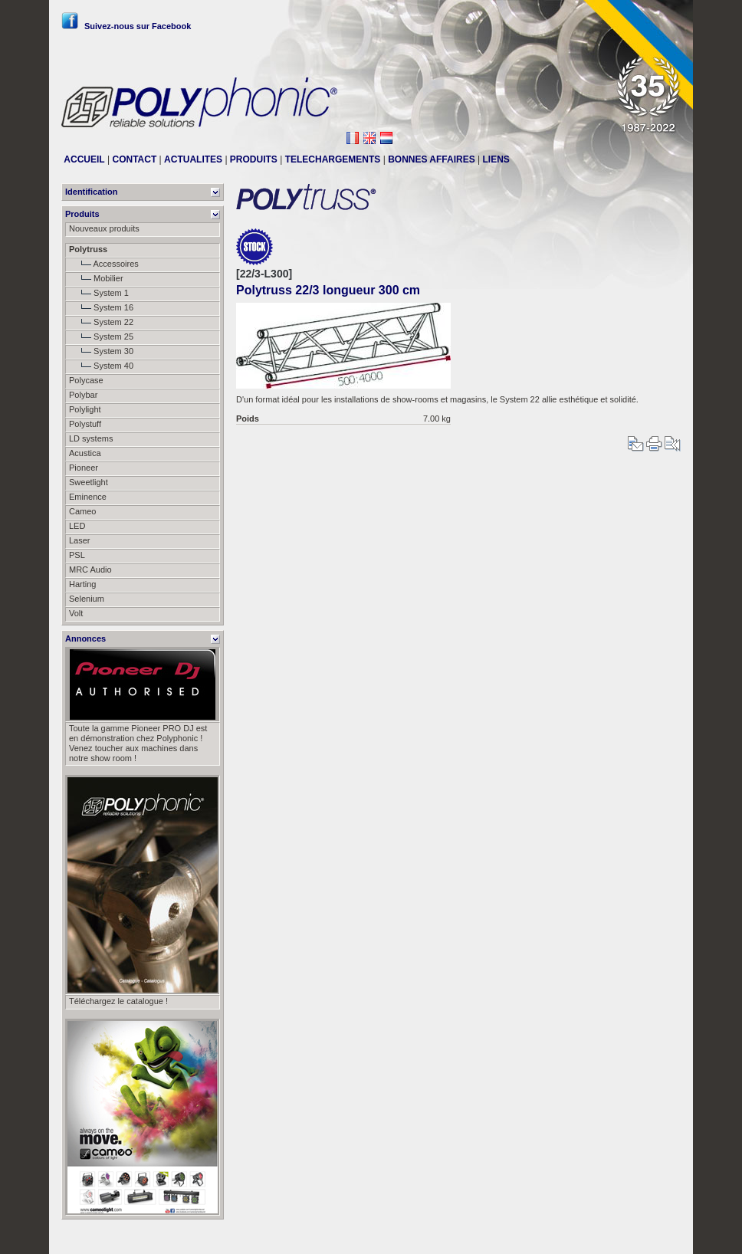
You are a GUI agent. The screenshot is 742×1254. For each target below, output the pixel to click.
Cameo (82, 511)
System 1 (99, 292)
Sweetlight (88, 482)
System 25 (101, 336)
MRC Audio (90, 569)
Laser (79, 540)
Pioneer (83, 467)
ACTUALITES (193, 159)
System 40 (101, 365)
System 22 (101, 322)
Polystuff (85, 423)
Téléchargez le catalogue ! (118, 1001)
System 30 (101, 351)
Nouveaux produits (104, 228)
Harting (82, 584)
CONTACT (134, 159)
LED (77, 525)
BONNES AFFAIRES (431, 159)
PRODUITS (253, 159)
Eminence (88, 496)
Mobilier (96, 278)
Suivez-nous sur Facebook (126, 26)
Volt (76, 613)
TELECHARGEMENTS (333, 159)
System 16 (101, 307)
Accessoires (104, 263)
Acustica (85, 453)
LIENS (496, 159)
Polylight (85, 409)
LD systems (91, 438)
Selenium (86, 598)
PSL (77, 555)
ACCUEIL (84, 159)
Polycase (86, 380)
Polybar (83, 394)
